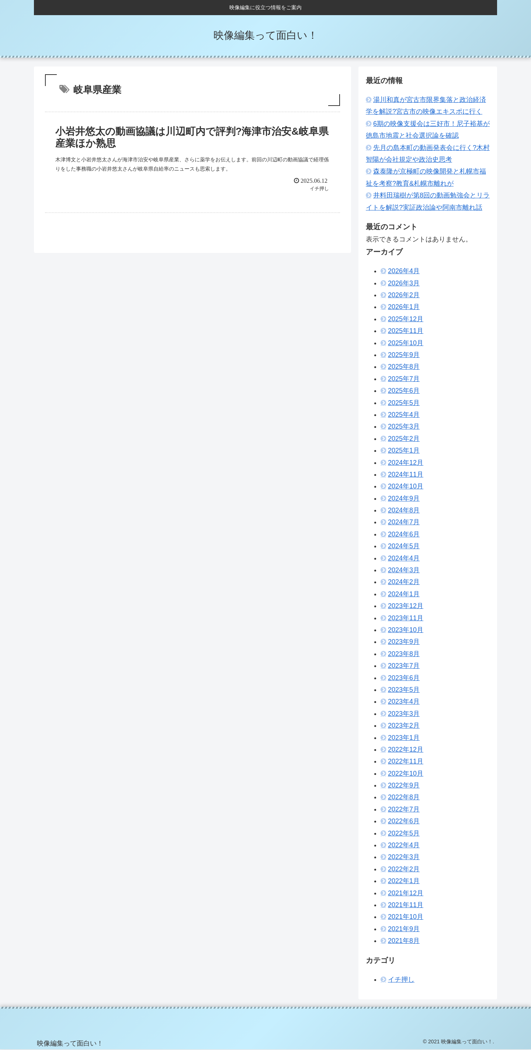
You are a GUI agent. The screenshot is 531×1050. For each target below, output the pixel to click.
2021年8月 (404, 940)
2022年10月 (405, 773)
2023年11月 (405, 618)
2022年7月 (404, 809)
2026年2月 (404, 295)
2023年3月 (404, 713)
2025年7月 (404, 378)
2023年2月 (404, 725)
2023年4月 (404, 701)
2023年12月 (405, 606)
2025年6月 (404, 390)
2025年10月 (405, 343)
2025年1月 (404, 450)
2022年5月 (404, 833)
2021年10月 (405, 916)
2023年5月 (404, 689)
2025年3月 (404, 426)
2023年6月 (404, 678)
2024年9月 (404, 498)
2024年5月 (404, 546)
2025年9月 (404, 354)
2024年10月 (405, 486)
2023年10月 (405, 630)
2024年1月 (404, 594)
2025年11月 (405, 330)
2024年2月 (404, 582)
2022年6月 (404, 821)
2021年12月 (405, 893)
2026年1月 (404, 306)
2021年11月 (405, 905)
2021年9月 (404, 929)
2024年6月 (404, 534)
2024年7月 (404, 522)
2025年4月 (404, 414)
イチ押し (401, 979)
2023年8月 (404, 654)
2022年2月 (404, 869)
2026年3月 (404, 283)
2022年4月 (404, 845)
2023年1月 (404, 737)
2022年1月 (404, 881)
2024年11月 (405, 474)
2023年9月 (404, 641)
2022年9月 (404, 785)
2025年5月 (404, 402)
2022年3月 (404, 857)
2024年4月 (404, 558)
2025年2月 (404, 438)
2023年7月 (404, 665)
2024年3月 (404, 570)
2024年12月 (405, 462)
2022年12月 (405, 749)
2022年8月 (404, 797)
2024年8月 (404, 510)
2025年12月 (405, 319)
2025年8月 (404, 366)
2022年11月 (405, 761)
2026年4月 (404, 271)
